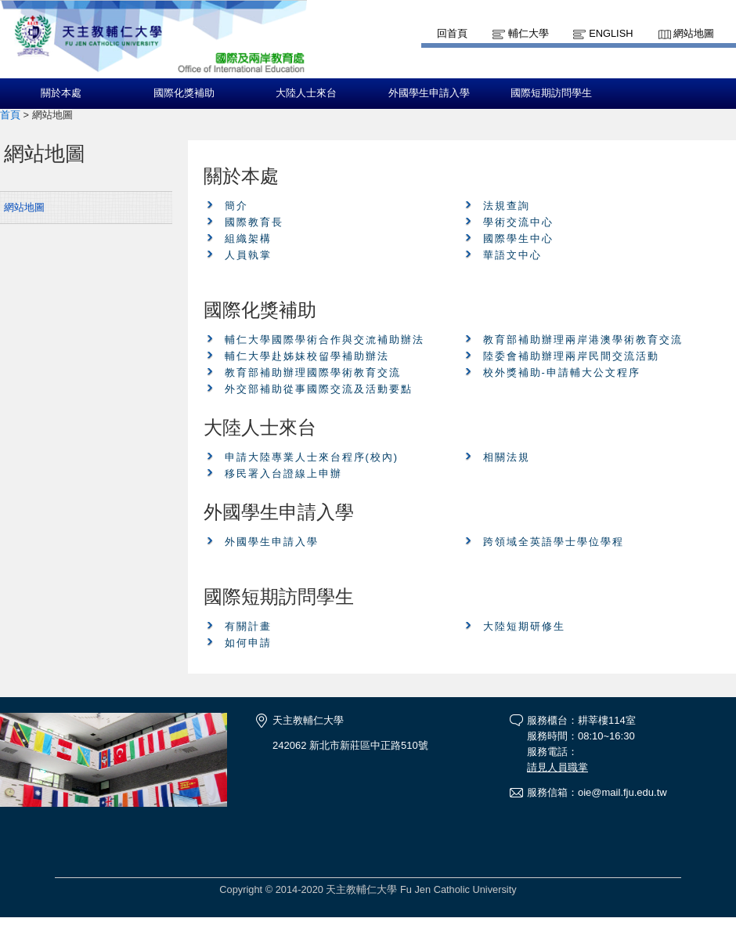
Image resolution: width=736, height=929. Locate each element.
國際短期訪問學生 (551, 93)
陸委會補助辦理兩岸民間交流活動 (571, 356)
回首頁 (452, 33)
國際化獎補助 (184, 93)
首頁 (10, 115)
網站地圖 (693, 33)
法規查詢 (506, 205)
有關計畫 (248, 626)
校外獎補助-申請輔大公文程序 (561, 372)
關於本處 (61, 93)
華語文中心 (512, 255)
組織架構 (248, 238)
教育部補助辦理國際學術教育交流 (313, 372)
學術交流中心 (518, 222)
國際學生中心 (518, 238)
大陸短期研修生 (524, 626)
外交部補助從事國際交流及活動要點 (319, 389)
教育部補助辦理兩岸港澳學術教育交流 (583, 339)
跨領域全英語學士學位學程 (553, 542)
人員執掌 (248, 255)
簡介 (236, 205)
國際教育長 (254, 222)
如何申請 (248, 643)
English (611, 33)
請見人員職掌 (557, 767)
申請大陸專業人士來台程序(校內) (312, 457)
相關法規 (506, 457)
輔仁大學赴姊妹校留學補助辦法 (307, 356)
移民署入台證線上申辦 (283, 473)
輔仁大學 (528, 33)
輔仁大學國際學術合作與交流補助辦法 (324, 339)
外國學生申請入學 (429, 93)
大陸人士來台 (306, 93)
